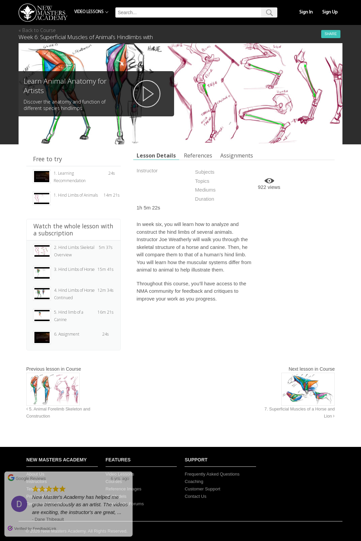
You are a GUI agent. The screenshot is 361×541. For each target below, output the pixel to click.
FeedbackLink (44, 528)
